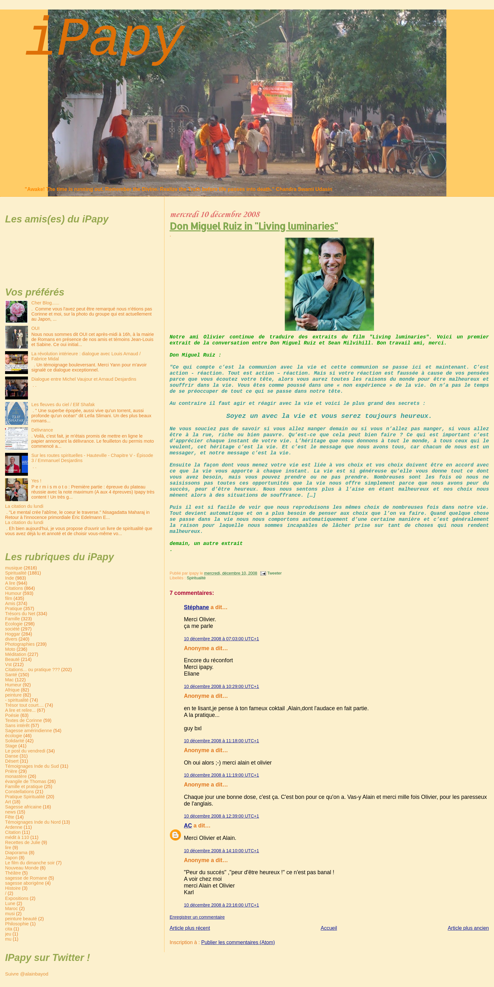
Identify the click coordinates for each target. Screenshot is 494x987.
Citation (13, 832)
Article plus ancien (468, 928)
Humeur (13, 684)
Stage (11, 745)
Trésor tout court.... (24, 705)
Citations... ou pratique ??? (32, 669)
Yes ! (36, 480)
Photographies (20, 644)
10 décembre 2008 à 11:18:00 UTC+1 (221, 740)
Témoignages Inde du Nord (33, 822)
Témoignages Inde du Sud (32, 766)
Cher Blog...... (45, 302)
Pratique (13, 608)
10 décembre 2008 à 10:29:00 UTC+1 (221, 686)
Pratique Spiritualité (25, 796)
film (8, 598)
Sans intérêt (17, 725)
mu (8, 939)
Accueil (329, 928)
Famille (12, 618)
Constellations (19, 791)
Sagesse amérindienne (28, 730)
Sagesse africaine (23, 806)
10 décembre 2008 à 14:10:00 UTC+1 (221, 850)
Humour (13, 593)
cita (8, 928)
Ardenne (14, 827)
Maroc (11, 908)
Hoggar (12, 633)
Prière (11, 771)
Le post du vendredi (25, 750)
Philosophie (17, 923)
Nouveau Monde (22, 867)
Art (8, 801)
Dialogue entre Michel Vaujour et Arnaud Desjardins (83, 379)
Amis (10, 603)
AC (188, 825)
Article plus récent (190, 928)
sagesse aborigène (24, 883)
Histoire (13, 888)
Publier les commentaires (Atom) (238, 942)
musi (10, 913)
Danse (11, 756)
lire (8, 847)
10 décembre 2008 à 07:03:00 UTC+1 (221, 638)
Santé (11, 674)
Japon (11, 857)
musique (14, 567)
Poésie (12, 715)
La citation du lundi (24, 506)
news (10, 811)
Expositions (17, 898)
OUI (35, 328)
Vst (8, 664)
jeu (8, 933)
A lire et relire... (20, 710)
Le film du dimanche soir (30, 862)
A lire (10, 583)
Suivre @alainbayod (26, 974)
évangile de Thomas (25, 781)
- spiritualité (17, 700)
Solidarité (14, 740)
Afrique (12, 689)
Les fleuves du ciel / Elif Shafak (63, 404)
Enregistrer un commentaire (197, 917)
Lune (10, 903)
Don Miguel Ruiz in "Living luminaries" (254, 226)
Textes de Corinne (23, 720)
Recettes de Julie (22, 842)
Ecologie (14, 623)
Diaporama (16, 852)
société (12, 628)
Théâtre (13, 872)
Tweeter (274, 573)
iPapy (104, 40)
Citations (14, 588)
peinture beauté (21, 918)
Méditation (15, 654)
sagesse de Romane (26, 878)
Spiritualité (196, 577)
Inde (9, 578)
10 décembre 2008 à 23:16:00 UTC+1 (221, 905)
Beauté (12, 659)
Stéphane (196, 607)
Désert (12, 761)
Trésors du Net (20, 613)
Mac (9, 679)
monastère (16, 776)
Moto (10, 649)
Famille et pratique (24, 786)
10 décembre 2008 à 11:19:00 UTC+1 (221, 775)
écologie (13, 735)
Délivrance (42, 429)
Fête (9, 817)
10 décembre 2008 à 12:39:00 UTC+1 (221, 816)
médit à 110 (17, 837)
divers (11, 639)
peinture (13, 695)
